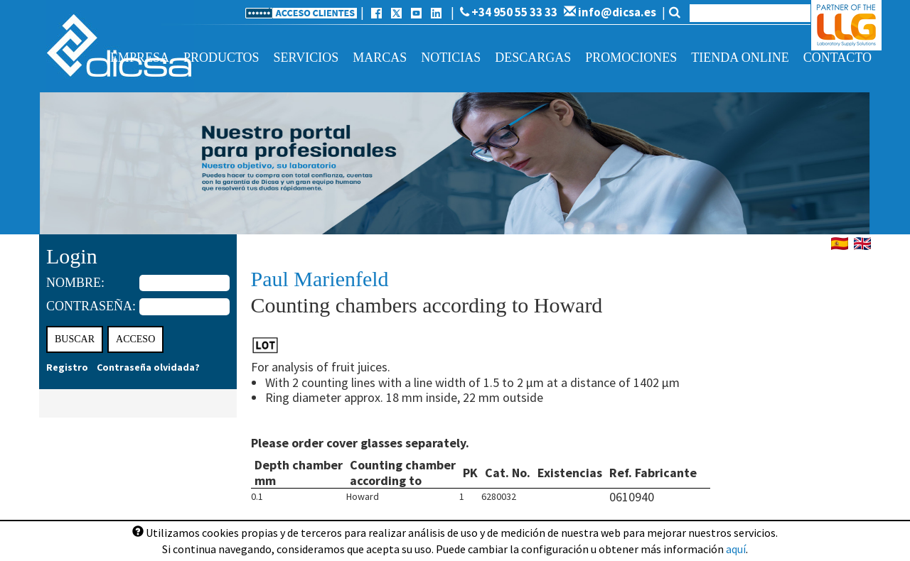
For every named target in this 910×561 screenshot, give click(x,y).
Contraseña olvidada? (148, 367)
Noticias (451, 57)
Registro (67, 367)
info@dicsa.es (610, 12)
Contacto (837, 57)
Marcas (380, 57)
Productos (221, 57)
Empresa (139, 57)
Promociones (631, 57)
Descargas (533, 57)
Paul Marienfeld (320, 278)
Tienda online (739, 57)
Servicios (306, 57)
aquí (736, 549)
